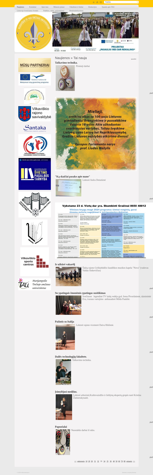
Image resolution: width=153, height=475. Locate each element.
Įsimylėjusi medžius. (66, 391)
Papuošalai (61, 426)
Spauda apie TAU (108, 7)
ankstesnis (81, 461)
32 (98, 461)
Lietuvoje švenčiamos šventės (27, 11)
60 (119, 461)
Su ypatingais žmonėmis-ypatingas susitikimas (80, 293)
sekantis (129, 461)
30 (92, 461)
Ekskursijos (92, 7)
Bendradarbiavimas (76, 11)
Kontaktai (32, 7)
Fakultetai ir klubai (76, 7)
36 (111, 461)
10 (86, 461)
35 (107, 461)
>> (134, 461)
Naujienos (20, 7)
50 (116, 461)
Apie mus (44, 7)
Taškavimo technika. (66, 62)
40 (114, 461)
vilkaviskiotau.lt (25, 472)
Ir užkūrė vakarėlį (65, 264)
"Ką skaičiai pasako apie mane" (72, 176)
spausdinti (133, 59)
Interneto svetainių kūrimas (129, 472)
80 (124, 461)
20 (89, 461)
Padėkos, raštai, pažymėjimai (53, 11)
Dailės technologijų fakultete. (71, 356)
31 (95, 461)
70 (122, 461)
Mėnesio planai (59, 7)
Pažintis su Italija (64, 321)
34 (104, 461)
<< (75, 461)
